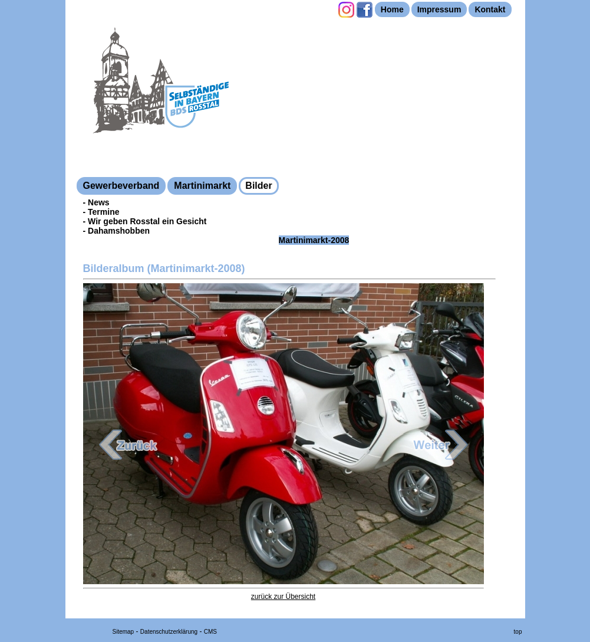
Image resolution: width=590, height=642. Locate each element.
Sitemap (123, 631)
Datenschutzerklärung (168, 631)
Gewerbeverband (121, 186)
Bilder (258, 186)
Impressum (439, 9)
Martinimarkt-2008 (314, 240)
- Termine (101, 212)
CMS (210, 631)
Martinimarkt (202, 186)
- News (96, 202)
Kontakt (489, 9)
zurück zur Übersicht (283, 596)
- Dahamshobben (116, 230)
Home (392, 9)
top (518, 631)
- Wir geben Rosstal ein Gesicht (145, 221)
